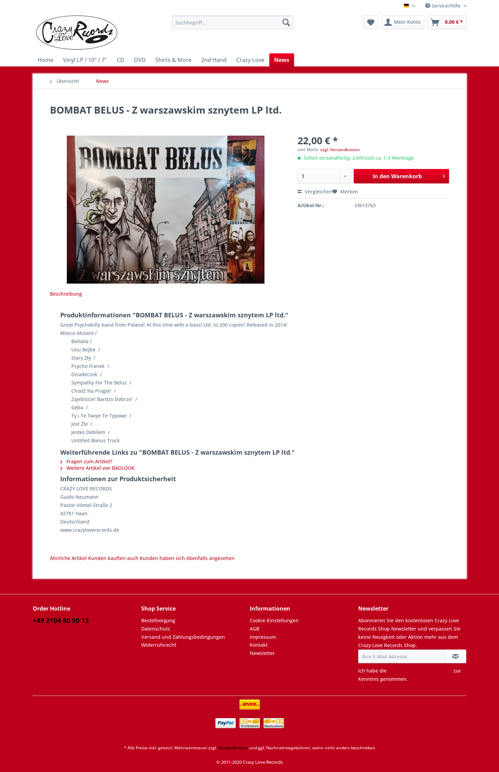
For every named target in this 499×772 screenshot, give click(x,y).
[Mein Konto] (402, 22)
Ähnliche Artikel (68, 558)
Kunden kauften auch (113, 558)
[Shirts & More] (173, 59)
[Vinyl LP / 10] (85, 59)
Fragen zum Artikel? (86, 461)
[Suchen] (286, 22)
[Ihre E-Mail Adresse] (401, 656)
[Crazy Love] (250, 59)
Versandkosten (233, 748)
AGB (254, 628)
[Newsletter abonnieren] (455, 656)
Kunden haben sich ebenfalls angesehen (187, 558)
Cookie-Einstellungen (274, 620)
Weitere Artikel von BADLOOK (97, 468)
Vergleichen (315, 191)
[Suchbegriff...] (232, 22)
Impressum (263, 637)
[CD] (120, 59)
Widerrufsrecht (158, 645)
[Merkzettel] (370, 22)
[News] (281, 59)
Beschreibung (66, 293)
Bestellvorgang (158, 620)
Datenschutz (155, 628)
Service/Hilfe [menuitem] (443, 5)
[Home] (45, 59)
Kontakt (259, 645)
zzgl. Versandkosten (340, 149)
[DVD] (139, 59)
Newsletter (262, 653)
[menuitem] (232, 25)
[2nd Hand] (213, 59)
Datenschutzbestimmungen (420, 670)
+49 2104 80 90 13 (61, 620)
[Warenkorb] (447, 22)
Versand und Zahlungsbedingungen (183, 637)
